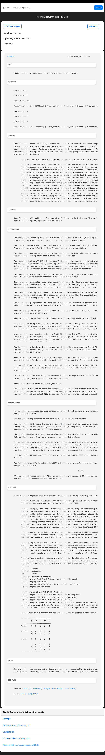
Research (93, 26)
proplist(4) (33, 694)
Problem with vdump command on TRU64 (21, 745)
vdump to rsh (8, 732)
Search (99, 7)
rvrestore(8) (70, 689)
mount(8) (27, 689)
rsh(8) (47, 689)
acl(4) (24, 694)
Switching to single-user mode (16, 725)
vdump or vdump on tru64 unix (16, 738)
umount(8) (37, 689)
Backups (6, 719)
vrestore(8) (57, 689)
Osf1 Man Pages (13, 26)
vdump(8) (11, 56)
